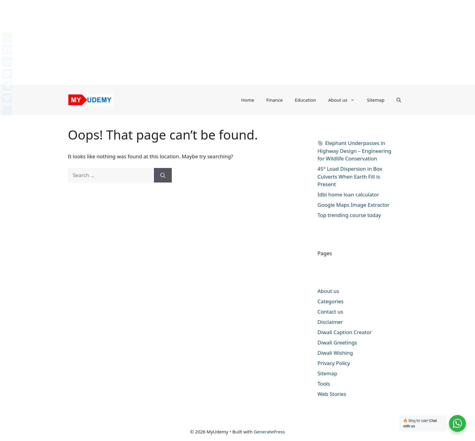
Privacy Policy (333, 363)
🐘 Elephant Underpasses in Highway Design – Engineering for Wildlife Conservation (354, 151)
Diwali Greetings (337, 342)
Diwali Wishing (335, 352)
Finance (274, 100)
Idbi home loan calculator (348, 194)
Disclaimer (330, 321)
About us (344, 100)
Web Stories (331, 393)
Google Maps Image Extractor (353, 204)
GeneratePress (269, 432)
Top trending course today (349, 215)
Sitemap (375, 100)
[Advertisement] (182, 42)
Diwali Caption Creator (344, 332)
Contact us (330, 311)
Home (247, 100)
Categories (330, 301)
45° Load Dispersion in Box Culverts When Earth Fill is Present (349, 176)
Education (305, 100)
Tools (323, 383)
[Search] (163, 175)
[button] (398, 100)
